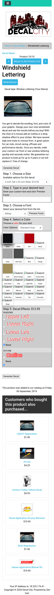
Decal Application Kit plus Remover (27, 518)
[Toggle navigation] (8, 3)
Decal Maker (19, 45)
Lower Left (16, 332)
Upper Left (16, 317)
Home (7, 45)
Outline (12, 355)
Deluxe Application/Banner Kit (27, 567)
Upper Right (18, 325)
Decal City (27, 589)
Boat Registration (27, 545)
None (7, 345)
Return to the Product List (27, 61)
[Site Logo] (27, 24)
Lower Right (18, 339)
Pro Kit (27, 462)
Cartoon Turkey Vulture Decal (27, 490)
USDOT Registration (27, 434)
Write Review (10, 82)
